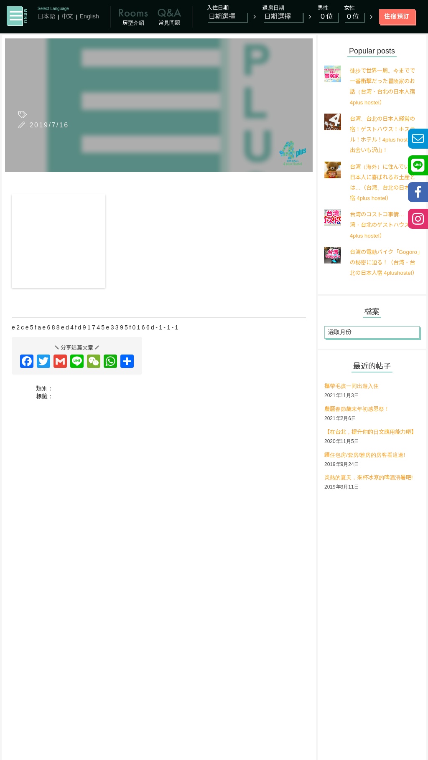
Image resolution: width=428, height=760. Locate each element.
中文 (67, 16)
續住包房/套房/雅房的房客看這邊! (367, 475)
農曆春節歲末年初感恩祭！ (359, 419)
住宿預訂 (397, 16)
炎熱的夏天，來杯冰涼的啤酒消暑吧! (372, 498)
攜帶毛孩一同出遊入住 (353, 396)
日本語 (46, 16)
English (89, 16)
